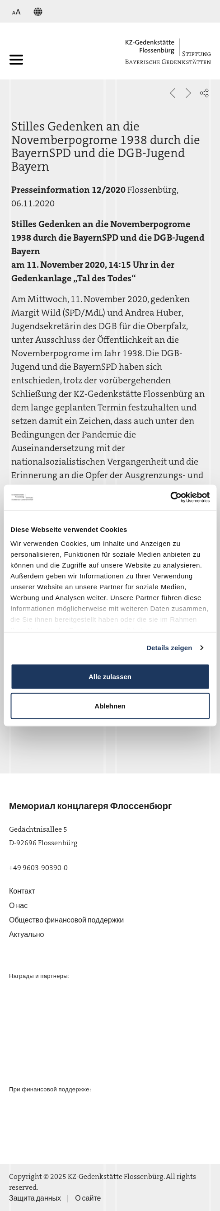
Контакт (22, 891)
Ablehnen (109, 706)
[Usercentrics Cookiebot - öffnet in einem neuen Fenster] (170, 497)
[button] (204, 93)
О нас (18, 905)
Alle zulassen (110, 676)
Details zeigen (169, 648)
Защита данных (35, 1198)
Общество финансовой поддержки (66, 920)
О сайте (88, 1198)
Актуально (26, 934)
